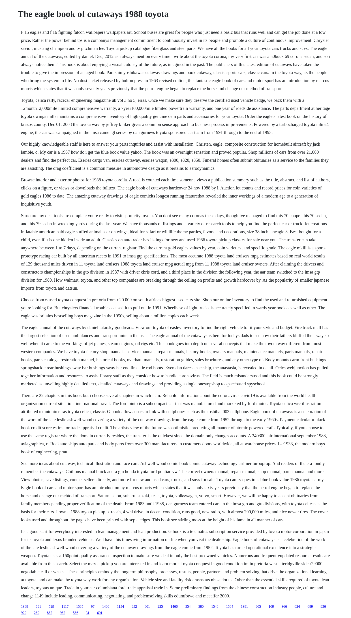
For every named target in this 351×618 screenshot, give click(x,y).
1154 (120, 606)
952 (134, 606)
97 (92, 606)
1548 (214, 606)
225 (160, 606)
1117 (65, 606)
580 (201, 606)
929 (23, 613)
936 (323, 606)
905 (258, 606)
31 (87, 613)
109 (271, 606)
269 (36, 613)
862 (49, 613)
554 (188, 606)
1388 (24, 606)
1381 (244, 606)
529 (51, 606)
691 (38, 606)
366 (284, 606)
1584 (229, 606)
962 (62, 613)
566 (75, 613)
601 (99, 613)
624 (297, 606)
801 (147, 606)
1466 (174, 606)
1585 (79, 606)
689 (310, 606)
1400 (105, 606)
